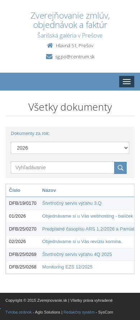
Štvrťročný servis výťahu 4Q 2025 (77, 254)
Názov (49, 190)
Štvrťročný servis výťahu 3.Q (72, 203)
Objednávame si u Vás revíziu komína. (82, 241)
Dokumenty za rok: (30, 133)
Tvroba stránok (18, 312)
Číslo (14, 190)
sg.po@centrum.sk (74, 56)
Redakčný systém (79, 312)
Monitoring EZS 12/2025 (67, 267)
